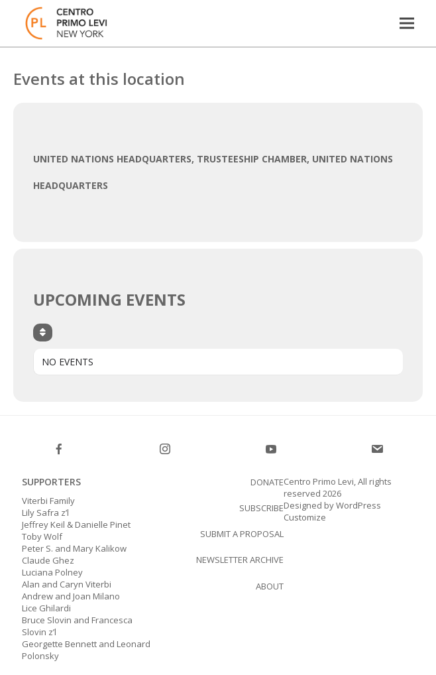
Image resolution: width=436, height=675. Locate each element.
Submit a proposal (242, 534)
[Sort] (42, 332)
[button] (407, 23)
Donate (267, 482)
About (270, 586)
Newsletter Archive (240, 560)
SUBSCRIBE (261, 508)
